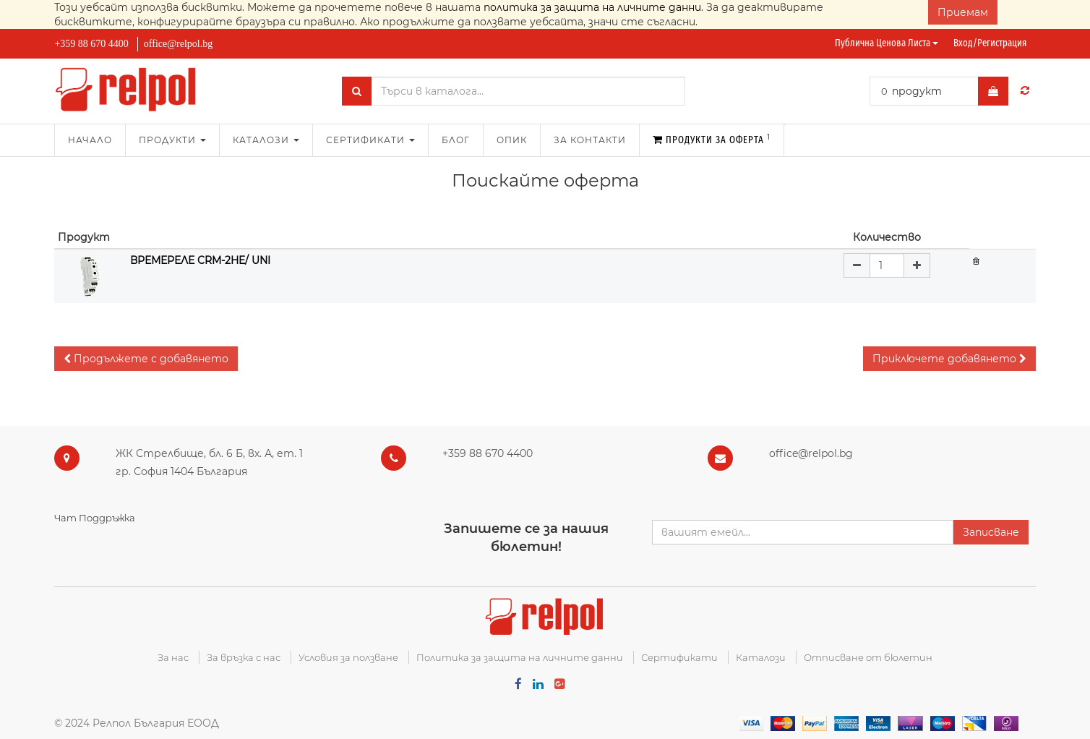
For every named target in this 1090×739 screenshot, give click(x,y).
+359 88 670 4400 (91, 43)
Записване (991, 532)
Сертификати (679, 657)
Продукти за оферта (712, 139)
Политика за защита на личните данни (519, 657)
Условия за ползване (348, 657)
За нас (173, 657)
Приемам (962, 12)
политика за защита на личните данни (592, 7)
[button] (146, 358)
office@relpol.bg (178, 43)
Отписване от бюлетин (868, 657)
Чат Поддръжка (94, 518)
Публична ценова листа (886, 43)
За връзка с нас (243, 657)
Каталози (761, 657)
